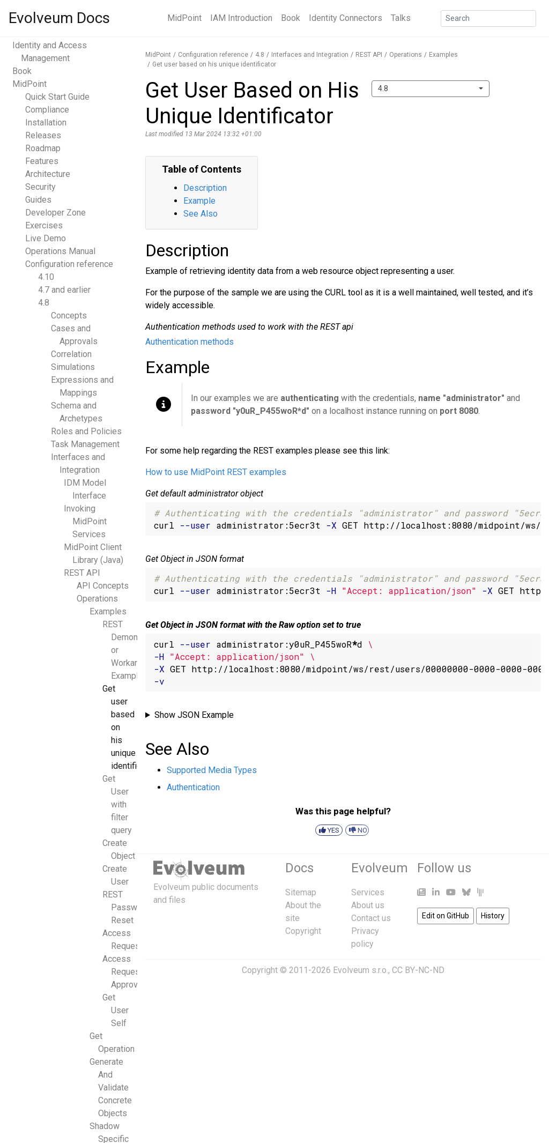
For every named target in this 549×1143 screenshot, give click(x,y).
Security (40, 187)
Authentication (193, 787)
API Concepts (103, 586)
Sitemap (300, 892)
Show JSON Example (194, 715)
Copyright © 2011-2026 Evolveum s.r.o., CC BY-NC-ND (343, 970)
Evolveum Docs (59, 18)
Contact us (371, 918)
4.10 (46, 277)
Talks (401, 18)
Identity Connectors (345, 18)
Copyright (303, 931)
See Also (200, 214)
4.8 (43, 303)
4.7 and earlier (64, 290)
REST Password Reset (126, 907)
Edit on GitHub (445, 915)
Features (41, 161)
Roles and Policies (86, 431)
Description (205, 188)
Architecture (47, 174)
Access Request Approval (123, 972)
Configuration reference (69, 264)
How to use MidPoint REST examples (215, 472)
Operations (97, 598)
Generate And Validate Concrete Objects (111, 1087)
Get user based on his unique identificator (214, 64)
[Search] (488, 18)
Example (199, 201)
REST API (82, 573)
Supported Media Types (212, 770)
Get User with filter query (117, 804)
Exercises (44, 225)
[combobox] (430, 88)
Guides (38, 200)
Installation (45, 122)
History (493, 915)
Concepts (69, 315)
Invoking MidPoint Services (85, 521)
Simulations (73, 367)
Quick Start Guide (57, 97)
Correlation (71, 354)
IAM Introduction (241, 18)
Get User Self (115, 1010)
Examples (108, 611)
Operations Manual (60, 251)
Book (290, 18)
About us (367, 905)
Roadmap (43, 148)
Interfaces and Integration (309, 54)
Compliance (47, 110)
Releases (43, 135)
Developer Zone (55, 212)
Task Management (85, 444)
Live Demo (45, 238)
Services (367, 892)
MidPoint (184, 18)
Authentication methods (189, 342)
